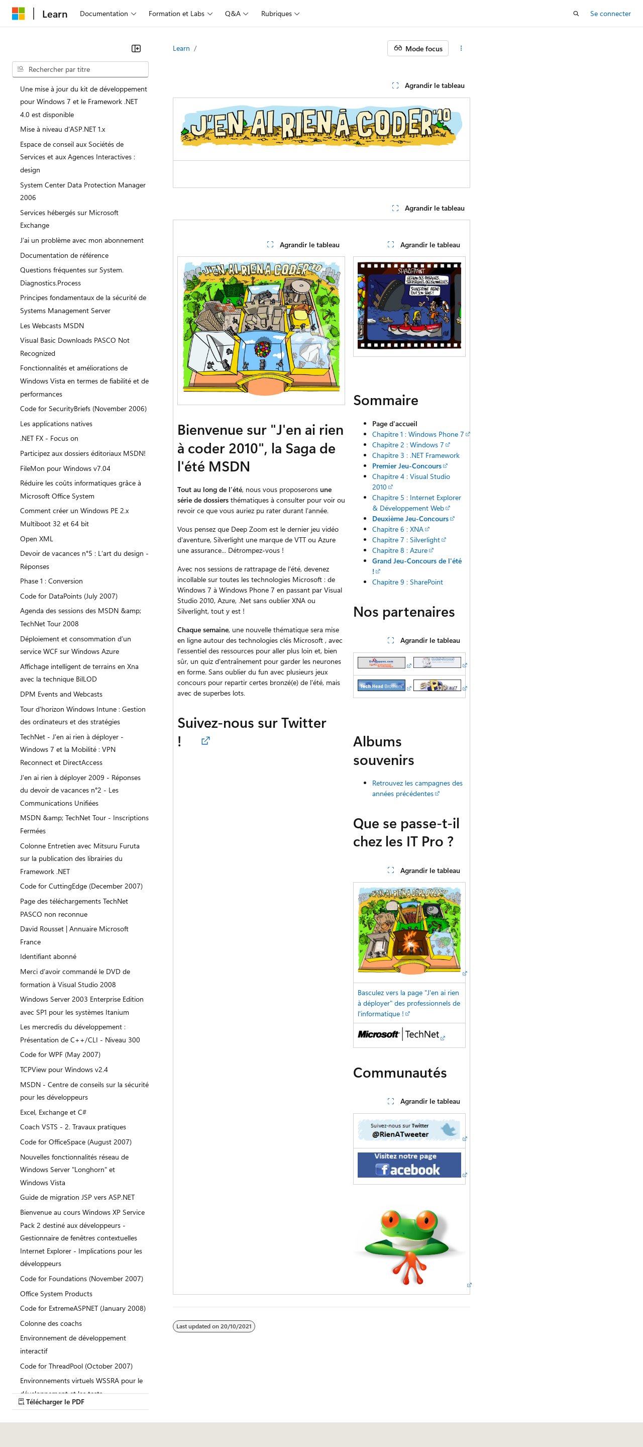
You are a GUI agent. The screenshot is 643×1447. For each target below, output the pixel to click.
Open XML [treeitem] (36, 538)
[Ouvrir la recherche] (576, 14)
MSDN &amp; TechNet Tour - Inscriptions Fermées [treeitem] (84, 824)
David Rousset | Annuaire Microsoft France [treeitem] (74, 935)
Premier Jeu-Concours (407, 465)
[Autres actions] (461, 48)
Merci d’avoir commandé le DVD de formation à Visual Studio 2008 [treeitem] (75, 978)
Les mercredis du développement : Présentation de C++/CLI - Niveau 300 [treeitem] (80, 1033)
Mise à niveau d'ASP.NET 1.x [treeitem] (62, 129)
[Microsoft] (18, 13)
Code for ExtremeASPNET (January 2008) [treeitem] (83, 1308)
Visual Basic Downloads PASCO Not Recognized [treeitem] (75, 346)
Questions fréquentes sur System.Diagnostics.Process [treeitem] (72, 276)
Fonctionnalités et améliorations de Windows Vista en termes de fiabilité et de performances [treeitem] (84, 380)
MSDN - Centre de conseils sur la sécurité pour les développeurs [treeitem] (84, 1091)
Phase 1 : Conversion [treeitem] (51, 581)
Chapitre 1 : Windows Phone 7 (418, 434)
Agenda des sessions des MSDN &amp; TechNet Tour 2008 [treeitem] (80, 617)
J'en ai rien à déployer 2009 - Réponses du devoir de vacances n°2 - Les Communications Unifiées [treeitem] (80, 790)
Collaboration (284, 1401)
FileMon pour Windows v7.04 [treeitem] (65, 468)
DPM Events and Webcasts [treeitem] (61, 694)
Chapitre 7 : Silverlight (406, 539)
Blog (237, 1401)
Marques (82, 1416)
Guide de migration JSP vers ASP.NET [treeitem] (77, 1197)
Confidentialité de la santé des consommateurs (452, 1401)
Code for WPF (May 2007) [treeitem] (60, 1054)
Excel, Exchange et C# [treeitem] (53, 1112)
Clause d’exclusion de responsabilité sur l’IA (78, 1401)
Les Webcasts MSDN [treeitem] (52, 325)
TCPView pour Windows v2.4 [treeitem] (64, 1069)
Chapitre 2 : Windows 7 (408, 444)
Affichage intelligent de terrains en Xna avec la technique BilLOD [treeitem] (79, 672)
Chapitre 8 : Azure (399, 550)
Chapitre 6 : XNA (397, 529)
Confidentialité (339, 1401)
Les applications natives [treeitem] (56, 423)
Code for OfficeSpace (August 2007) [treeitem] (76, 1141)
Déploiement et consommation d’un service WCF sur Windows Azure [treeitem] (75, 645)
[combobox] (80, 69)
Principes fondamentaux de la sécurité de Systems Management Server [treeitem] (83, 304)
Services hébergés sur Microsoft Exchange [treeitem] (69, 219)
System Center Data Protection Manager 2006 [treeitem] (83, 191)
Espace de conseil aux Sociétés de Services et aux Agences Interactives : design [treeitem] (77, 156)
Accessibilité (30, 1416)
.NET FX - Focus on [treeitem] (49, 438)
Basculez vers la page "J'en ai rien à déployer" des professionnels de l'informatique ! (409, 1003)
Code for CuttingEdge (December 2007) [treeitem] (81, 886)
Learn (181, 48)
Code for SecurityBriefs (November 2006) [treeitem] (83, 408)
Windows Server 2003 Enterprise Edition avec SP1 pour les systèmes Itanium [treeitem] (82, 1005)
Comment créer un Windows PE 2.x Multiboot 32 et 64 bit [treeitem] (74, 517)
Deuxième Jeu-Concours (410, 518)
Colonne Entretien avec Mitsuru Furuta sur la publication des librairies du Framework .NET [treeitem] (80, 858)
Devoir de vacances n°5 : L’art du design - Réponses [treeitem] (84, 559)
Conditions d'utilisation (579, 1401)
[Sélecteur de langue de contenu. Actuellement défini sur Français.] (35, 1377)
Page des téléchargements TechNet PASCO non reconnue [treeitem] (74, 907)
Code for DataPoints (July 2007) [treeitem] (69, 596)
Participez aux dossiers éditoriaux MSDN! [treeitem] (83, 453)
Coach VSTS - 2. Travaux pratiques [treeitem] (73, 1126)
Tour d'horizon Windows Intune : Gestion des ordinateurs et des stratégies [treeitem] (83, 715)
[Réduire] (136, 48)
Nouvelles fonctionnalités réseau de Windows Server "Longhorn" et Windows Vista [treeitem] (74, 1169)
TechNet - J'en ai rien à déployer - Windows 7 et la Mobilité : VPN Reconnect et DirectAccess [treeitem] (72, 749)
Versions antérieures (188, 1401)
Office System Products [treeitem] (56, 1293)
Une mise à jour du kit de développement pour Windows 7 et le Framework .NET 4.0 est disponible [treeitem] (83, 101)
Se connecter (610, 13)
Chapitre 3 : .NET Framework (416, 455)
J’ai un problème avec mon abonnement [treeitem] (82, 240)
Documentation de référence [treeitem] (64, 255)
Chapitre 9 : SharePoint (407, 582)
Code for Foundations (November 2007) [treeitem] (81, 1278)
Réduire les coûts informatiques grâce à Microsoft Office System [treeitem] (80, 489)
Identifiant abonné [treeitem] (48, 956)
